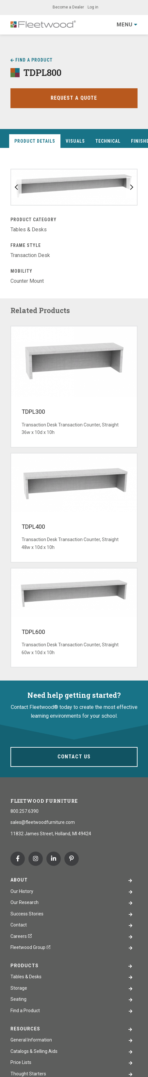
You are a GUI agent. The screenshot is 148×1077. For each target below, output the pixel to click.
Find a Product (34, 60)
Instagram (35, 859)
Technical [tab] (108, 141)
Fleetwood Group (30, 947)
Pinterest (71, 859)
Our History (21, 891)
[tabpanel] (74, 227)
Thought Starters (28, 1073)
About (19, 880)
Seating (18, 999)
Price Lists (20, 1062)
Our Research (24, 902)
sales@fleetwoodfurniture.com (42, 822)
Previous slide (16, 187)
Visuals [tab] (75, 141)
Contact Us (74, 757)
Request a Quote (74, 98)
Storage (18, 988)
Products (24, 965)
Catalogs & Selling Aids (34, 1051)
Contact (18, 924)
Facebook (17, 859)
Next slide (131, 187)
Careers (21, 936)
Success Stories (26, 913)
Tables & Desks (25, 976)
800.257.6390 (24, 811)
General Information (31, 1039)
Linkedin (53, 859)
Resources (25, 1028)
